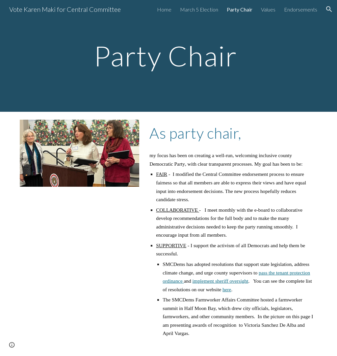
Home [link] (164, 9)
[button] (329, 9)
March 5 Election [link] (199, 9)
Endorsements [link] (300, 9)
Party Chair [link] (239, 9)
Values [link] (268, 9)
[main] (168, 55)
